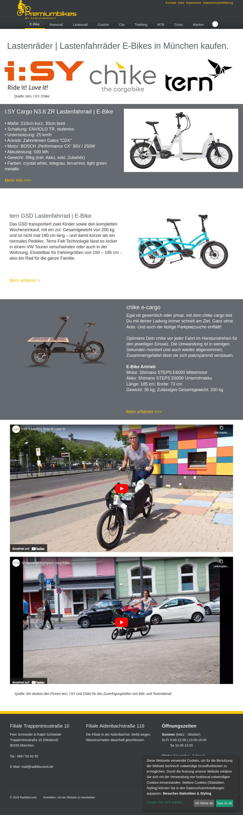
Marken (198, 25)
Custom (103, 25)
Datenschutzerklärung (218, 3)
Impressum (193, 3)
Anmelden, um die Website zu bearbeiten (69, 797)
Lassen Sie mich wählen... (166, 802)
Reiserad (56, 25)
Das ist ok (224, 803)
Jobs (181, 3)
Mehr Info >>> (18, 180)
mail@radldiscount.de (37, 767)
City (122, 25)
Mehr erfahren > (24, 280)
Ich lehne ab (204, 803)
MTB (160, 25)
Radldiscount (28, 797)
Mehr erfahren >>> (144, 411)
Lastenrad (80, 25)
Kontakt (171, 3)
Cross (178, 25)
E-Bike (35, 24)
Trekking (141, 25)
